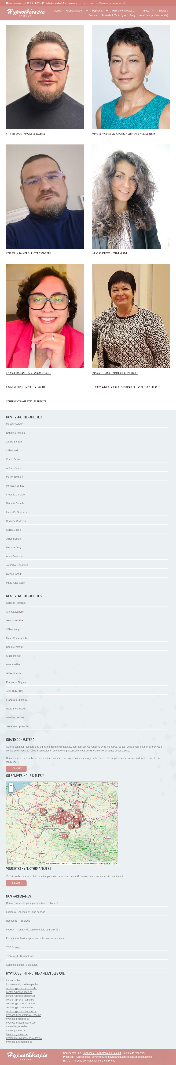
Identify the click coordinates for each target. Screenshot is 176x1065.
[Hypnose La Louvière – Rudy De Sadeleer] (45, 146)
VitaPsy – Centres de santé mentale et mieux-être (33, 929)
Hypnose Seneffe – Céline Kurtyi (109, 253)
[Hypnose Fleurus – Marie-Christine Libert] (131, 266)
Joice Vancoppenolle (17, 726)
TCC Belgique (13, 947)
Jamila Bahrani (14, 441)
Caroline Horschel (15, 602)
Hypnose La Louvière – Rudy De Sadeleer (28, 253)
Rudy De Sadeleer (16, 521)
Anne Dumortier (14, 556)
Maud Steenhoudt (15, 708)
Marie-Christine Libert (18, 638)
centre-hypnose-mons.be (19, 1007)
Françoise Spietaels (17, 699)
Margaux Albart (14, 424)
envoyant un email (118, 3)
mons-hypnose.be (15, 1030)
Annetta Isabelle (15, 611)
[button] (86, 10)
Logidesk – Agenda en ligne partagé (25, 912)
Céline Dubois (13, 529)
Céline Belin (12, 450)
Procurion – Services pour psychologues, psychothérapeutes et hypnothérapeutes (107, 1056)
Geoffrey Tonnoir (15, 717)
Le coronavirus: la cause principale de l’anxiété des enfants (126, 387)
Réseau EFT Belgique (18, 920)
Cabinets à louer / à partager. (22, 964)
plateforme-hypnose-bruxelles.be (24, 1038)
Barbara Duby (13, 547)
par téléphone (100, 3)
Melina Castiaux (15, 477)
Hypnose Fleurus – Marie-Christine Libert (115, 373)
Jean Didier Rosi (15, 691)
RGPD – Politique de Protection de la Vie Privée (89, 1060)
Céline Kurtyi (13, 629)
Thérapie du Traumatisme (20, 956)
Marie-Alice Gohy (15, 582)
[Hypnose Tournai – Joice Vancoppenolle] (45, 266)
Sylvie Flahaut (13, 573)
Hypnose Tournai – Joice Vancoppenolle (28, 373)
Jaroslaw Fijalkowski (17, 565)
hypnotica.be (13, 980)
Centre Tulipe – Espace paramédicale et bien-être (33, 903)
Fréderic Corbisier (15, 494)
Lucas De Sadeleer (16, 512)
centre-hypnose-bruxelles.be (21, 988)
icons (71, 863)
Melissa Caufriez (15, 485)
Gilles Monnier (14, 673)
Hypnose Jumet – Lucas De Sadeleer (26, 133)
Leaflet (65, 863)
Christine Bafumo (15, 433)
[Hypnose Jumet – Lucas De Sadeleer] (45, 26)
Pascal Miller (13, 664)
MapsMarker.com (53, 863)
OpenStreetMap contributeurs (95, 863)
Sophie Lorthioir (14, 647)
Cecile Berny (13, 459)
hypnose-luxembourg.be (19, 1041)
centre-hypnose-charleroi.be (21, 1011)
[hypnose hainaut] (31, 13)
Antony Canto (13, 468)
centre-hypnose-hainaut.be (20, 1003)
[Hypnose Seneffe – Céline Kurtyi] (131, 146)
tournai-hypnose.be (16, 1026)
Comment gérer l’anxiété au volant (26, 387)
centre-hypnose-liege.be (19, 992)
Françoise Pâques (16, 682)
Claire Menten (13, 655)
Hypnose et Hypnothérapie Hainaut (102, 1053)
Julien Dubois (13, 538)
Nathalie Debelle (15, 503)
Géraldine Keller (15, 620)
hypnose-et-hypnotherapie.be (22, 984)
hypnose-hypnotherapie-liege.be (23, 1015)
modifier (112, 863)
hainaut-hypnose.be (17, 1034)
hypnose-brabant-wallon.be (21, 1022)
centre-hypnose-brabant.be (20, 995)
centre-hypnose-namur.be (20, 999)
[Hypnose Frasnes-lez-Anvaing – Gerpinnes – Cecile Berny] (131, 26)
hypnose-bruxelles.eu (17, 1018)
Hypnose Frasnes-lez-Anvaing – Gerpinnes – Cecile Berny (123, 133)
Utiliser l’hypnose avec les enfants (26, 401)
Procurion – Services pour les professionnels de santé (35, 938)
